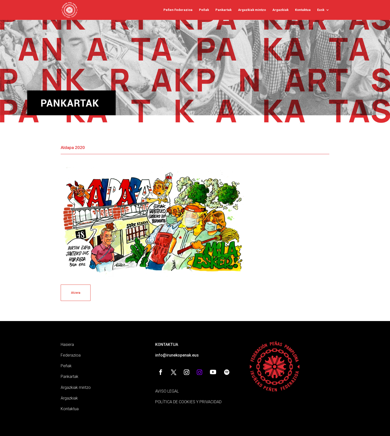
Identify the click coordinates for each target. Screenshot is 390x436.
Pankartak (223, 10)
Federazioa (71, 355)
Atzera (75, 292)
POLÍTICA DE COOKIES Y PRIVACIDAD (188, 402)
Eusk (320, 10)
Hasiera (67, 344)
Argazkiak (280, 10)
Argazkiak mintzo (252, 10)
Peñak (204, 10)
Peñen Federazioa (178, 10)
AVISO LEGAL (167, 391)
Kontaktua (303, 10)
